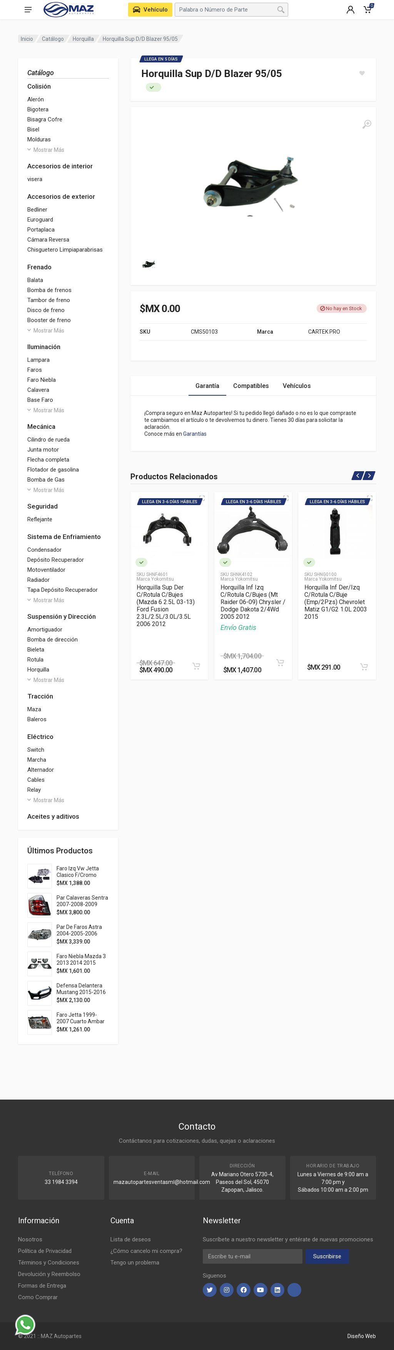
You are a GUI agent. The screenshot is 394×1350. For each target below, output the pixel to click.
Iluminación (43, 347)
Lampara (38, 359)
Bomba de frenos (49, 290)
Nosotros (30, 1239)
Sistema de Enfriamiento (64, 537)
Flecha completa (48, 459)
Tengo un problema (134, 1262)
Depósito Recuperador (55, 559)
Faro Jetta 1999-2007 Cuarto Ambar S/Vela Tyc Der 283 (81, 1021)
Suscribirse (327, 1256)
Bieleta (35, 649)
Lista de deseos (130, 1239)
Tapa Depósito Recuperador (62, 589)
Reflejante (39, 519)
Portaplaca (41, 229)
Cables (36, 779)
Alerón (35, 99)
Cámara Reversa (48, 239)
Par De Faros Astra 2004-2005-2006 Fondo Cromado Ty (80, 933)
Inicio (27, 39)
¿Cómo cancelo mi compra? (146, 1251)
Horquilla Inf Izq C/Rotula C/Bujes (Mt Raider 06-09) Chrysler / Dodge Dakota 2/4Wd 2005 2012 (252, 602)
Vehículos (297, 386)
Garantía (207, 386)
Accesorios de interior (60, 166)
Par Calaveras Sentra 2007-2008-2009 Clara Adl (82, 904)
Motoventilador (46, 569)
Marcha (36, 759)
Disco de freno (46, 310)
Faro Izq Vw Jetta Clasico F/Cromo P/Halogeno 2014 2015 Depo (78, 878)
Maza (34, 709)
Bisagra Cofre (44, 119)
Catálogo (53, 39)
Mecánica (41, 426)
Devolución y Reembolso (49, 1274)
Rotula (35, 659)
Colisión (39, 86)
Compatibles (251, 386)
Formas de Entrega (42, 1285)
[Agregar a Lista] (362, 73)
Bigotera (37, 109)
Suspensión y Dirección (61, 616)
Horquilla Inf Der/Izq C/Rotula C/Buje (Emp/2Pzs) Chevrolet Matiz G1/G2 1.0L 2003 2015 (335, 602)
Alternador (40, 769)
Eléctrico (40, 736)
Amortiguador (44, 629)
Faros (34, 369)
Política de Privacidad (45, 1251)
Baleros (37, 719)
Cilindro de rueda (48, 439)
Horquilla (83, 39)
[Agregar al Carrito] (196, 666)
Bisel (33, 129)
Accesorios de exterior (61, 196)
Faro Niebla (41, 379)
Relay (34, 789)
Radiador (38, 579)
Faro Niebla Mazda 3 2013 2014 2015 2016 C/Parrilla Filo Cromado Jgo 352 (81, 966)
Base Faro (40, 399)
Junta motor (43, 449)
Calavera (38, 389)
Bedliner (37, 209)
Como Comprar (38, 1297)
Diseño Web (361, 1336)
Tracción (40, 696)
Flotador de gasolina (53, 469)
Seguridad (42, 506)
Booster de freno (49, 320)
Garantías (195, 434)
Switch (35, 749)
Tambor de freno (48, 300)
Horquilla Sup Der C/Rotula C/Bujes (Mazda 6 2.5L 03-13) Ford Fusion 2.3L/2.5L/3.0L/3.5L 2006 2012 (166, 606)
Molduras (39, 139)
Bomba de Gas (46, 479)
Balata (35, 280)
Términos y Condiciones (48, 1262)
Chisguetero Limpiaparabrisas (65, 249)
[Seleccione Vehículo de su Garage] (150, 10)
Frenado (39, 267)
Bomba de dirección (52, 639)
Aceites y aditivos (53, 816)
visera (34, 179)
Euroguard (40, 219)
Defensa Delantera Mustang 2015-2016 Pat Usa (81, 992)
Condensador (44, 549)
